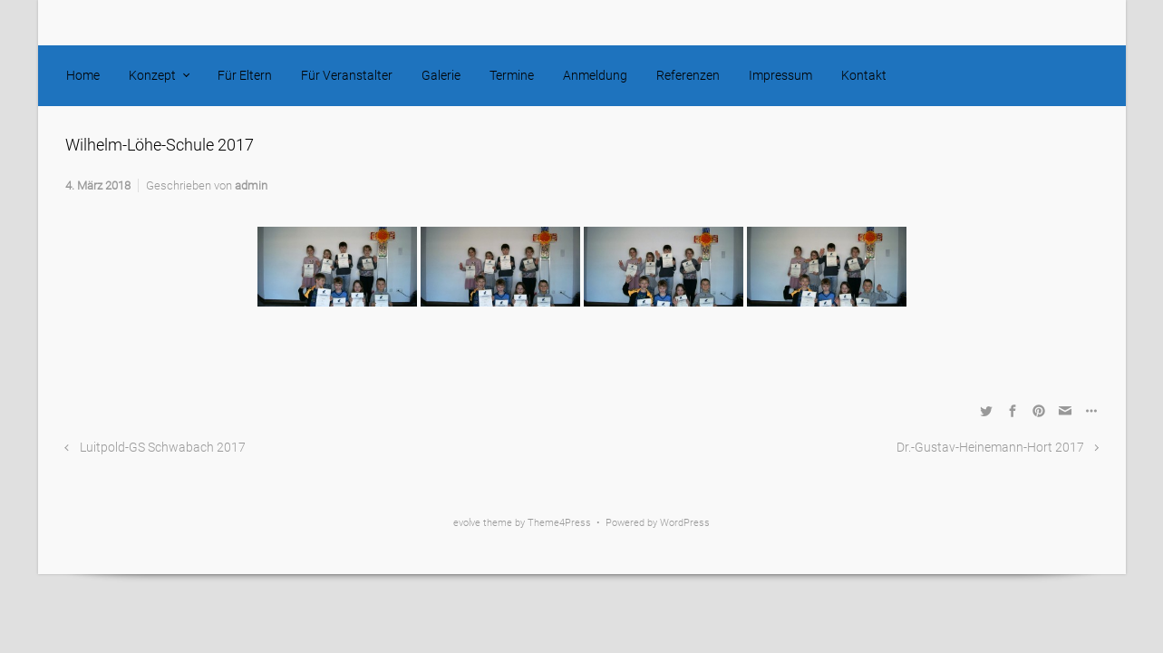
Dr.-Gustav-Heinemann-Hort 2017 (990, 447)
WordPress (685, 523)
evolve (466, 523)
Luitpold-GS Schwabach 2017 (163, 447)
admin (251, 185)
